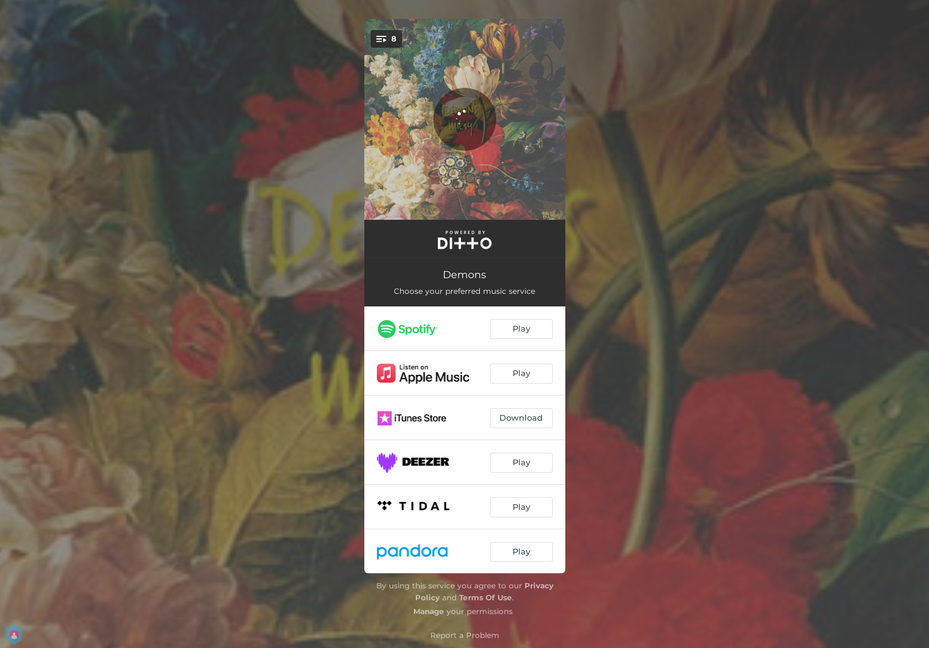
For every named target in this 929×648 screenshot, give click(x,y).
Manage (428, 611)
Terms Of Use (485, 597)
